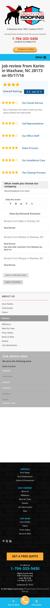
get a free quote (25, 556)
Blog (25, 511)
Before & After (8, 337)
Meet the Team (8, 328)
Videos (5, 312)
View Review (9, 228)
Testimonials (7, 308)
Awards (5, 341)
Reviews (6, 318)
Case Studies (7, 304)
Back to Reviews (13, 282)
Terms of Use (42, 589)
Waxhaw (35, 247)
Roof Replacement (25, 476)
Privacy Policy (30, 589)
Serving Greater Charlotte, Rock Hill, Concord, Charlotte (25, 34)
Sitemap (25, 591)
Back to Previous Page (15, 275)
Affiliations (6, 324)
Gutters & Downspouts (25, 480)
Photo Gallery (7, 333)
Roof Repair (25, 473)
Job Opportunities (9, 345)
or (25, 49)
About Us (8, 296)
